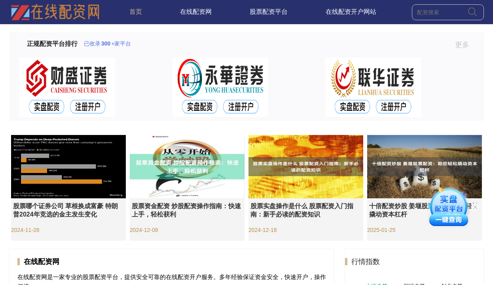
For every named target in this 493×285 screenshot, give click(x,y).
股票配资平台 (269, 11)
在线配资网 (196, 11)
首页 (135, 11)
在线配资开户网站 (351, 11)
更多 (465, 45)
